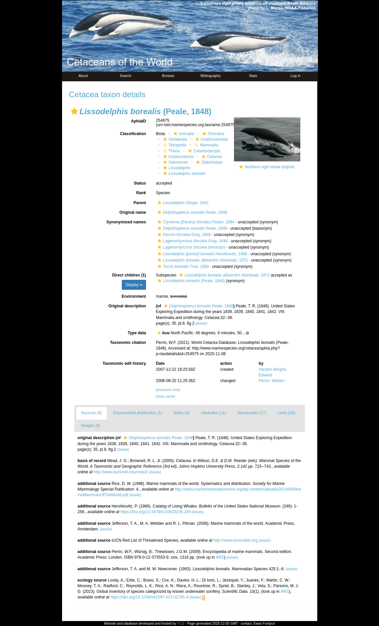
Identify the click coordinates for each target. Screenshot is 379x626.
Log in (296, 76)
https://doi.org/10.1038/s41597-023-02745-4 (149, 597)
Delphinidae (208, 162)
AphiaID (138, 121)
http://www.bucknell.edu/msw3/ (121, 472)
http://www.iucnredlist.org (235, 540)
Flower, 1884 (195, 222)
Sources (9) (91, 413)
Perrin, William (271, 380)
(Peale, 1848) (190, 280)
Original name (132, 212)
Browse (168, 76)
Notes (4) (181, 413)
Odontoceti (175, 162)
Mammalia (205, 145)
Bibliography (210, 76)
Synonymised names (126, 222)
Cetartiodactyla (203, 151)
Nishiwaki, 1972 (202, 260)
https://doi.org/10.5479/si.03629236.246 (155, 511)
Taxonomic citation (128, 342)
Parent (139, 202)
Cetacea (211, 156)
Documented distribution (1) (137, 413)
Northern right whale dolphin (269, 167)
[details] (201, 323)
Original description (127, 306)
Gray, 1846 (192, 241)
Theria (171, 151)
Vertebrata (174, 139)
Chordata (212, 133)
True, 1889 (182, 266)
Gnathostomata (211, 139)
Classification (133, 133)
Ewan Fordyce (264, 623)
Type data (137, 333)
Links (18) (286, 413)
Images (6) (90, 425)
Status (140, 183)
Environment (133, 296)
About (83, 76)
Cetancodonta (177, 156)
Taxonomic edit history (124, 363)
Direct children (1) (129, 275)
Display (133, 284)
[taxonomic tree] (168, 390)
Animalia (183, 133)
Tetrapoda (174, 145)
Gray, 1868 (183, 234)
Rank (141, 193)
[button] (74, 111)
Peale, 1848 (191, 212)
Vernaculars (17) (251, 413)
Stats (253, 76)
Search (125, 76)
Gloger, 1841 (182, 202)
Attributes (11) (213, 413)
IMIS (220, 557)
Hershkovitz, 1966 (201, 254)
